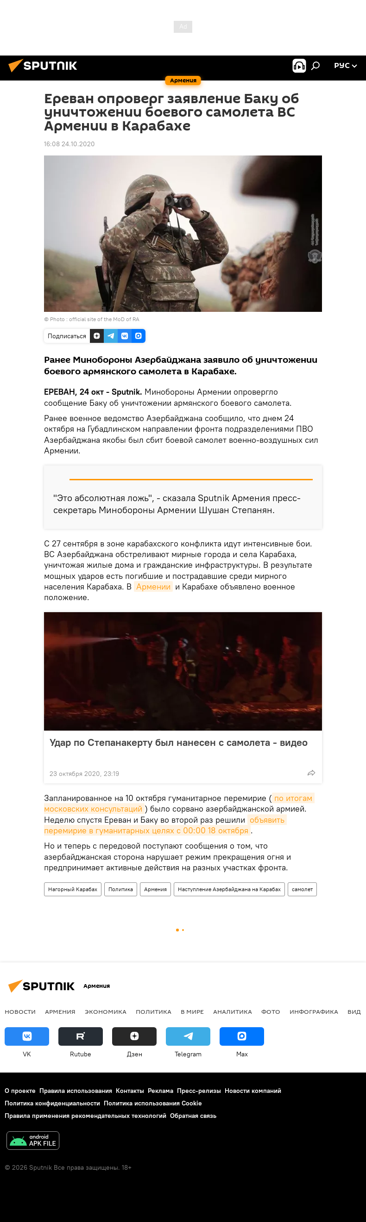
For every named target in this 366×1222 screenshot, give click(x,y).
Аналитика (232, 1011)
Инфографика (314, 1011)
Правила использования (75, 1090)
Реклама (160, 1090)
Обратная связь (193, 1115)
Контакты (130, 1090)
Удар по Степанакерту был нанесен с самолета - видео (179, 748)
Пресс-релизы (199, 1090)
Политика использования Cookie (153, 1103)
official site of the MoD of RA (104, 319)
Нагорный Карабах (72, 889)
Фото (270, 1011)
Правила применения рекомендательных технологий (85, 1115)
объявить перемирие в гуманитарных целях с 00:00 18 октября (165, 825)
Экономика (105, 1011)
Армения (155, 889)
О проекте (20, 1090)
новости (20, 1011)
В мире (192, 1011)
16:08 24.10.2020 (69, 144)
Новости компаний (253, 1090)
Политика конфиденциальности (52, 1103)
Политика (120, 889)
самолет (302, 889)
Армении (153, 586)
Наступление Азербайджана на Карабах (229, 889)
